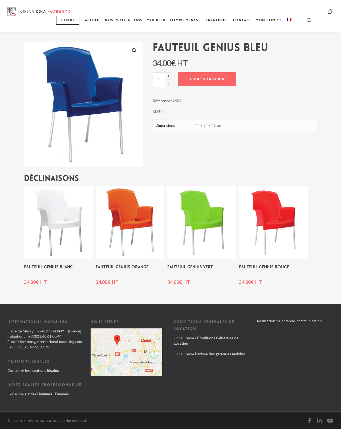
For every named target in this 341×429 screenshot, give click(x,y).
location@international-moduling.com (51, 341)
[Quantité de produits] (159, 79)
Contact (242, 20)
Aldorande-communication (300, 321)
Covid (67, 20)
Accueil (92, 20)
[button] (134, 50)
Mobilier (156, 20)
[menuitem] (289, 24)
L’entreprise (215, 20)
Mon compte (268, 20)
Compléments (184, 20)
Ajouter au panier (207, 79)
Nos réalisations (123, 20)
